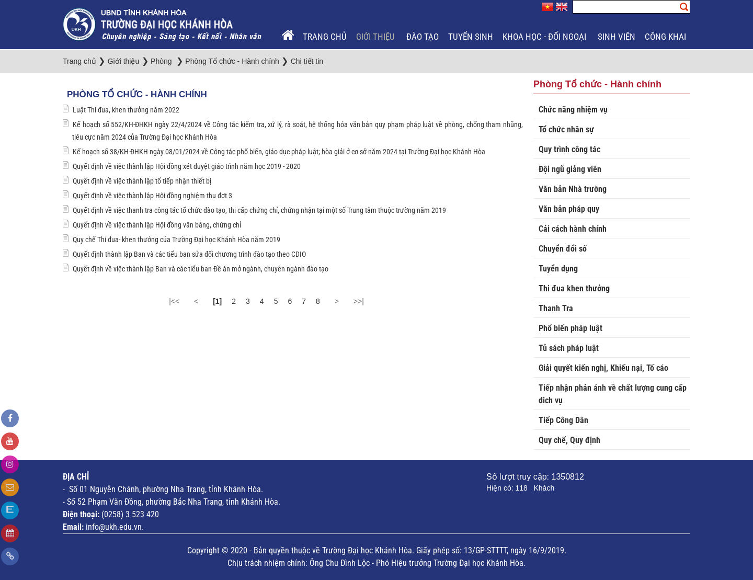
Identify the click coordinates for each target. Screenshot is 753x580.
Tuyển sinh (470, 36)
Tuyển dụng (558, 269)
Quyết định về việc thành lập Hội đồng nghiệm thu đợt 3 (152, 195)
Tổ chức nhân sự (566, 129)
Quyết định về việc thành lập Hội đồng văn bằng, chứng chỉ (157, 225)
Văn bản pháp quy (569, 209)
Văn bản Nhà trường (573, 189)
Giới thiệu (376, 36)
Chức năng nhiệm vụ (573, 110)
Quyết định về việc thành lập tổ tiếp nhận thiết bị (142, 181)
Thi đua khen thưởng (574, 288)
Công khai (666, 36)
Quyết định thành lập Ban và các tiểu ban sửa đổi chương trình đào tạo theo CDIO (189, 254)
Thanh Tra (556, 308)
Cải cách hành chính (573, 229)
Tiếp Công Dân (563, 420)
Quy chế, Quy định (569, 440)
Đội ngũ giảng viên (570, 169)
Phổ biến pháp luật (570, 328)
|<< (174, 301)
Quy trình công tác (569, 149)
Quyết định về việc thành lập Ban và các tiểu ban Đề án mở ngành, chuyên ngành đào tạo (200, 269)
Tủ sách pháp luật (569, 348)
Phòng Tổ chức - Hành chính (137, 94)
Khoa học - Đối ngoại (545, 36)
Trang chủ (325, 36)
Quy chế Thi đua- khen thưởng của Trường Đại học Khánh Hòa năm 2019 (176, 239)
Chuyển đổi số (563, 249)
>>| (358, 301)
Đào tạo (422, 36)
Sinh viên (616, 36)
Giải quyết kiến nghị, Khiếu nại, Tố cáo (603, 368)
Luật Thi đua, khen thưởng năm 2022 (126, 110)
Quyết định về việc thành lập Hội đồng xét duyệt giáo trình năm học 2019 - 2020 (187, 166)
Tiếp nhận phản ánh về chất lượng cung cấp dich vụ (613, 394)
